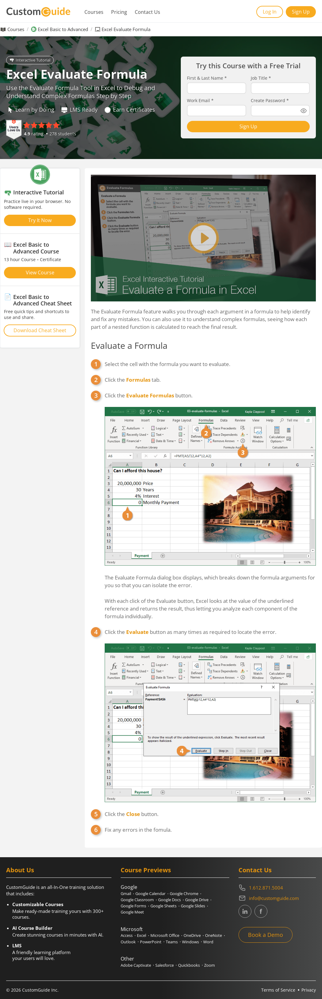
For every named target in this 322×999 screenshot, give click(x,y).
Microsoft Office (164, 935)
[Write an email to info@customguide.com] (277, 898)
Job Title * (261, 78)
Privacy (308, 990)
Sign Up (301, 11)
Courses (93, 12)
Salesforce (164, 965)
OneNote (213, 935)
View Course (40, 272)
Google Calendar (150, 893)
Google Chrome (184, 893)
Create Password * (270, 100)
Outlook (128, 942)
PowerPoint (150, 942)
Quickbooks (189, 965)
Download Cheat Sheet (40, 330)
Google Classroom (137, 899)
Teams (172, 942)
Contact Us (147, 12)
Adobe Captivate (136, 965)
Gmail (126, 893)
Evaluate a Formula (129, 345)
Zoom (209, 965)
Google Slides (193, 906)
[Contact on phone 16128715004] (277, 887)
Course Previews (146, 870)
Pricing (119, 12)
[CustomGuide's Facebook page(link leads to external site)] (260, 911)
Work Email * (200, 100)
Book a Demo (265, 934)
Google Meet (132, 912)
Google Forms (133, 906)
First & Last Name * (207, 78)
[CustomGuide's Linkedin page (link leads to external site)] (245, 911)
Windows (190, 942)
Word (208, 942)
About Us (20, 870)
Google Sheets (163, 906)
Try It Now (40, 220)
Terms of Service (278, 990)
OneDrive (192, 935)
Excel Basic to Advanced (63, 29)
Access (127, 935)
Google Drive (196, 899)
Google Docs (169, 899)
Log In (270, 11)
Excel (141, 935)
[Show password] (304, 111)
